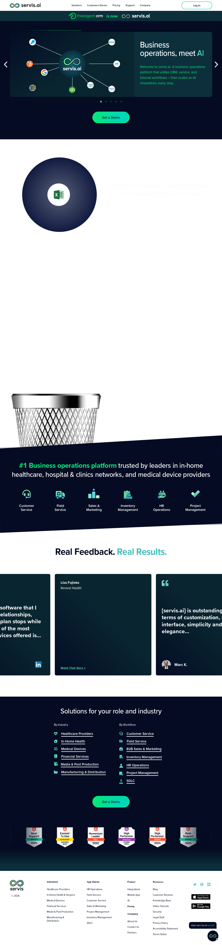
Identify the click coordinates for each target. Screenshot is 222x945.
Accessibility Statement (165, 928)
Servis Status (160, 934)
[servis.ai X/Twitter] (195, 884)
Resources (158, 882)
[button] (6, 64)
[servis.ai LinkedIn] (208, 884)
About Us (132, 921)
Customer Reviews (163, 894)
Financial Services (56, 906)
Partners (132, 932)
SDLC (90, 922)
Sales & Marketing (96, 906)
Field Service (94, 894)
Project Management (98, 911)
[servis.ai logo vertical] (17, 885)
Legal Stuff (158, 917)
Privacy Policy (160, 922)
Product (131, 882)
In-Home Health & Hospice (61, 894)
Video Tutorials (161, 906)
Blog (155, 889)
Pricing (130, 906)
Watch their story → (84, 667)
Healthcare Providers (58, 889)
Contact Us (133, 926)
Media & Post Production (60, 911)
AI (128, 900)
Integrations (133, 889)
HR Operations (94, 889)
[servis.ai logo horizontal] (25, 5)
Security (157, 911)
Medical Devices (56, 900)
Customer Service (96, 900)
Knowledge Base (162, 900)
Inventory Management (99, 917)
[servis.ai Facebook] (201, 884)
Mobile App (133, 894)
